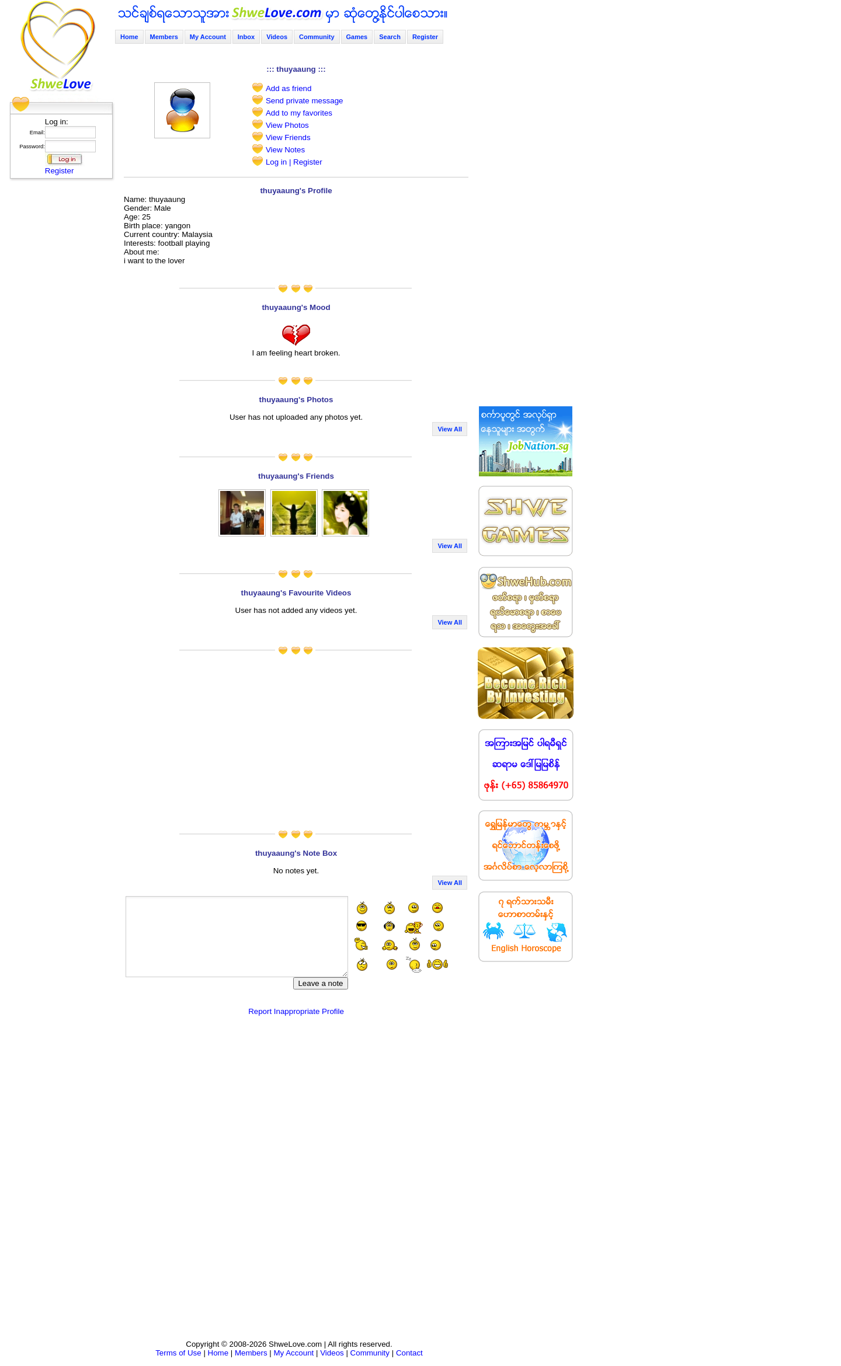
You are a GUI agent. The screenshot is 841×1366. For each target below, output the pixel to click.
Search (390, 36)
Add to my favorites (299, 113)
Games (357, 36)
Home (129, 36)
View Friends (288, 137)
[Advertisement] (58, 359)
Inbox (246, 36)
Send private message (304, 100)
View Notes (285, 149)
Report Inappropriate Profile (296, 1011)
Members (164, 36)
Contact (409, 1352)
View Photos (287, 125)
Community (317, 36)
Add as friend (289, 88)
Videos (276, 36)
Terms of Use (178, 1352)
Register (59, 170)
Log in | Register (294, 162)
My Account (208, 36)
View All (449, 429)
